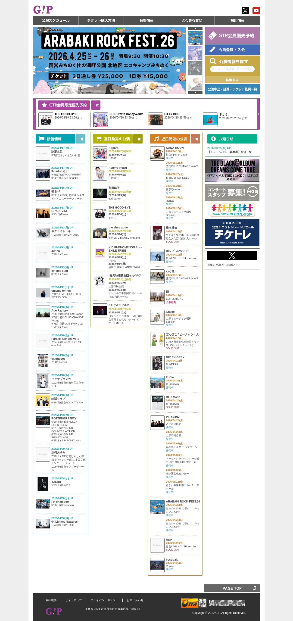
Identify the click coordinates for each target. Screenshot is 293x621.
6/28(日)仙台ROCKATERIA (67, 402)
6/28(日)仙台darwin (62, 505)
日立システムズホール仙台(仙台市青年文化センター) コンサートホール (126, 319)
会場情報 (146, 20)
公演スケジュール (55, 20)
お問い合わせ (135, 600)
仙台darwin (115, 198)
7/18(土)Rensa (60, 254)
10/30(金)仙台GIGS (62, 525)
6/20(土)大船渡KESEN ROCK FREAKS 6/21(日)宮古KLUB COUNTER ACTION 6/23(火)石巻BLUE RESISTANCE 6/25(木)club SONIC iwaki (66, 431)
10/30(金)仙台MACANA (65, 235)
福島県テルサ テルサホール (181, 447)
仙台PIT (113, 217)
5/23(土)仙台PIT (60, 485)
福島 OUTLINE (174, 298)
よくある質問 (192, 20)
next (195, 92)
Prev (258, 113)
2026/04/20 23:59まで (123, 117)
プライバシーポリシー (104, 600)
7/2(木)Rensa (59, 362)
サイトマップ (73, 600)
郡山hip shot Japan (177, 154)
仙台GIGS (172, 364)
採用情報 (237, 20)
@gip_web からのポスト (222, 264)
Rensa (112, 157)
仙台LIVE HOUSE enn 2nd (124, 237)
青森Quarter (173, 189)
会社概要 (51, 600)
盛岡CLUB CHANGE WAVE (125, 267)
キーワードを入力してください (231, 69)
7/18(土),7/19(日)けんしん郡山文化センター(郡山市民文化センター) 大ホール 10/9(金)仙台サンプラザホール (68, 463)
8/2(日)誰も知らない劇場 (65, 155)
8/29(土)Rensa (60, 274)
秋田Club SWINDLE (177, 177)
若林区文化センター (177, 473)
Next (34, 113)
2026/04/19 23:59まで (68, 117)
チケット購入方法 (101, 20)
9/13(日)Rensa (60, 214)
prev (195, 28)
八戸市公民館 (173, 423)
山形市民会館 (116, 286)
